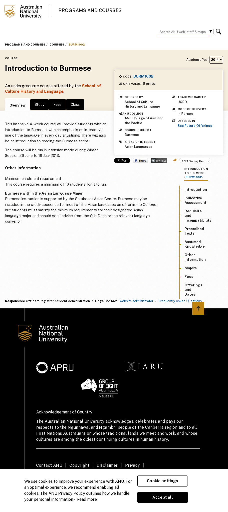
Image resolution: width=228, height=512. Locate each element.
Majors (191, 268)
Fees (57, 105)
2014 (216, 60)
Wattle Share (159, 160)
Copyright (79, 465)
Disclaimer (107, 465)
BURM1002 (77, 44)
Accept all (162, 497)
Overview (17, 105)
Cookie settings (162, 480)
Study (39, 105)
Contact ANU (49, 465)
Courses (56, 44)
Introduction (196, 190)
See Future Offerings (195, 126)
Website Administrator (136, 301)
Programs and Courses (90, 10)
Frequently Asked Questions (180, 301)
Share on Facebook (140, 160)
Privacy (132, 465)
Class (75, 105)
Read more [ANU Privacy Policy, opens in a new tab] (87, 499)
